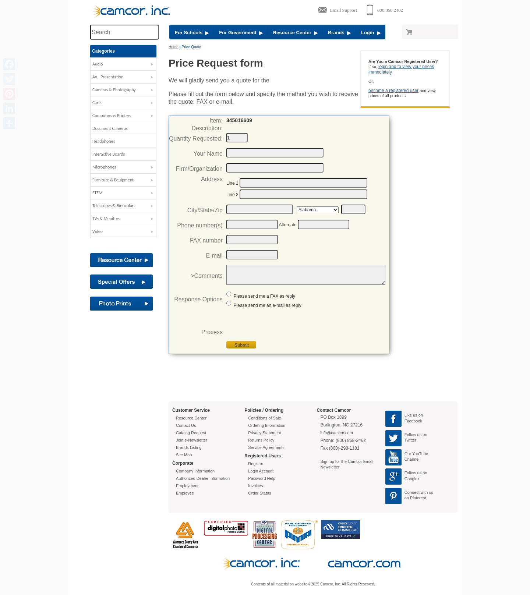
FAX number (206, 240)
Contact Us (186, 425)
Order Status (259, 493)
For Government (240, 32)
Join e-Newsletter (191, 440)
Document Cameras (110, 128)
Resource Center (295, 32)
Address (212, 179)
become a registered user (393, 90)
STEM (97, 192)
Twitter (410, 440)
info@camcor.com (337, 433)
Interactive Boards (108, 154)
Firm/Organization (199, 169)
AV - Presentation (107, 76)
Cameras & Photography (114, 89)
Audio (97, 64)
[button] (123, 66)
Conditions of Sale (264, 418)
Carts (97, 102)
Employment (187, 486)
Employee (185, 493)
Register (255, 463)
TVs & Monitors (106, 218)
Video (97, 231)
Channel (412, 459)
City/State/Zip (205, 210)
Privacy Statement (264, 433)
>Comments (207, 276)
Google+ (412, 479)
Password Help (261, 478)
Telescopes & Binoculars (113, 205)
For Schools (192, 32)
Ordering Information (266, 425)
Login (371, 32)
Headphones (103, 141)
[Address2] (303, 194)
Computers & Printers (111, 115)
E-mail (214, 255)
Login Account (260, 471)
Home (174, 47)
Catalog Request (191, 433)
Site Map (184, 455)
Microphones (104, 167)
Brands (339, 32)
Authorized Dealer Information (203, 478)
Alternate (288, 224)
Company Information (195, 471)
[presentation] (282, 326)
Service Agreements (266, 447)
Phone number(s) (200, 225)
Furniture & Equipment (113, 180)
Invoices (255, 486)
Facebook (413, 421)
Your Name (207, 153)
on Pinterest (415, 498)
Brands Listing (189, 447)
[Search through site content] (124, 32)
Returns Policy (261, 440)
